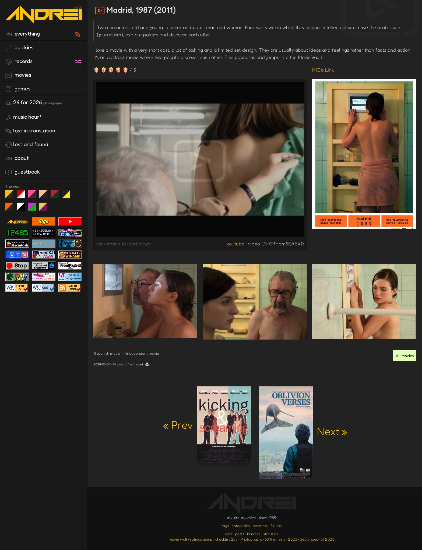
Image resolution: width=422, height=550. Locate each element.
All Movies (405, 355)
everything (22, 33)
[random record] (79, 61)
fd (34, 196)
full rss (276, 525)
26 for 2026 (33, 102)
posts (239, 533)
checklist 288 (226, 539)
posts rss (260, 525)
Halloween (11, 209)
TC (45, 209)
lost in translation (30, 130)
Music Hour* (23, 117)
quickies (19, 47)
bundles (253, 533)
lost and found (26, 144)
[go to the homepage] (43, 20)
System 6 (23, 209)
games (17, 88)
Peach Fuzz (45, 196)
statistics (270, 533)
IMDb (323, 70)
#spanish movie (106, 353)
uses (228, 533)
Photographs (251, 539)
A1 (34, 209)
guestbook (22, 171)
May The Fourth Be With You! (68, 196)
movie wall (178, 539)
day (23, 196)
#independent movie (141, 353)
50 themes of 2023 (281, 539)
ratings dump (201, 539)
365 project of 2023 (317, 539)
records (19, 61)
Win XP (77, 194)
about (17, 158)
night (11, 196)
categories (241, 525)
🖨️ (147, 364)
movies (18, 75)
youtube (235, 243)
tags (225, 525)
